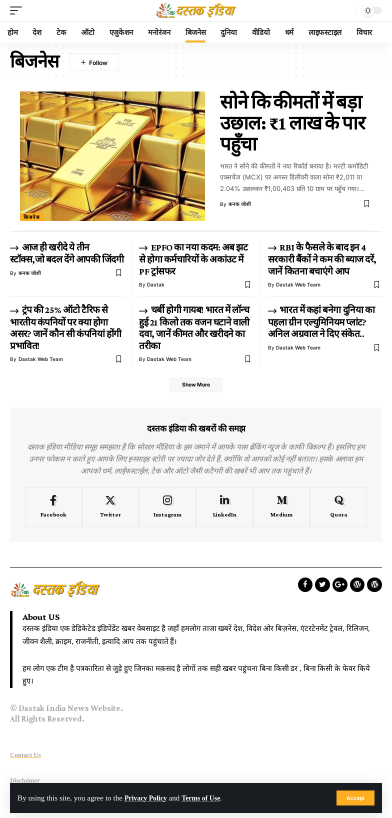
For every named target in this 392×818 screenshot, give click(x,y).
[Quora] (338, 509)
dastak (155, 285)
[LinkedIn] (224, 509)
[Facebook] (53, 509)
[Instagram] (167, 509)
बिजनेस (32, 217)
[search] (346, 11)
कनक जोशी (239, 204)
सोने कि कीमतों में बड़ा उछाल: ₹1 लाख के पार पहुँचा (292, 123)
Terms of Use (207, 798)
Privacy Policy (147, 798)
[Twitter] (110, 509)
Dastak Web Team (298, 285)
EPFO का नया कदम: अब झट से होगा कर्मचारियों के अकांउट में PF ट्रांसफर (193, 259)
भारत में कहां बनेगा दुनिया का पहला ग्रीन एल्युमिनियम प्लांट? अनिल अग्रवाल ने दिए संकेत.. (321, 321)
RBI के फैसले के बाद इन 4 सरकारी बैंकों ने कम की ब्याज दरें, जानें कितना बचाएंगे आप (322, 259)
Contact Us (25, 757)
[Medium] (282, 509)
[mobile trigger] (18, 10)
